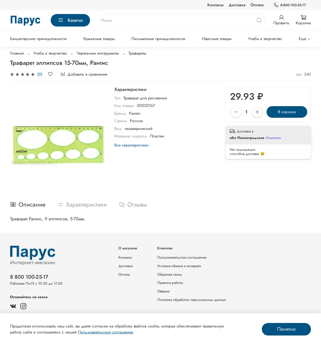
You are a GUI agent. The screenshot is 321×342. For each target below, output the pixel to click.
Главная (17, 53)
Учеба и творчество (265, 39)
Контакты (215, 5)
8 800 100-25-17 (29, 277)
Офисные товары (216, 39)
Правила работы (170, 282)
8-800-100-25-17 (290, 5)
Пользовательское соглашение (181, 257)
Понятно (286, 329)
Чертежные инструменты (97, 53)
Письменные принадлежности (158, 39)
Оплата (257, 5)
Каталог (70, 20)
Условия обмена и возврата (179, 265)
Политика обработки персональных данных (191, 299)
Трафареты (137, 53)
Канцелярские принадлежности (38, 39)
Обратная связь (169, 274)
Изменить (273, 137)
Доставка (237, 5)
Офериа (163, 291)
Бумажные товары (99, 39)
